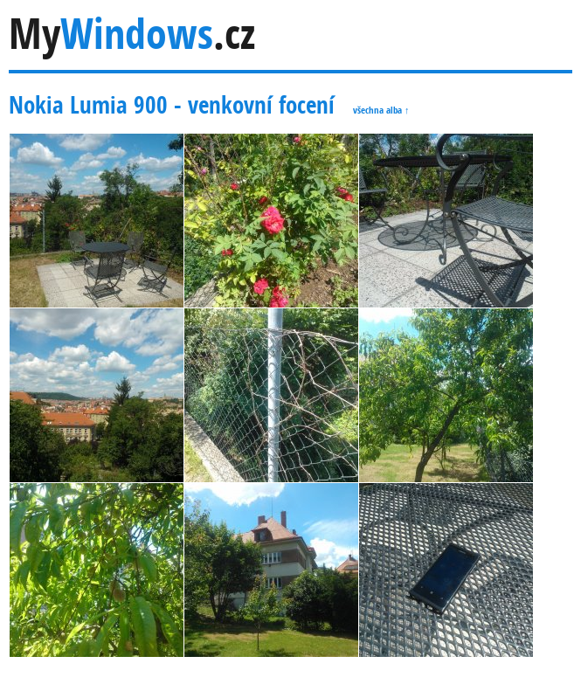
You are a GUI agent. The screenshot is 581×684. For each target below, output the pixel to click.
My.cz (132, 33)
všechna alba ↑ (381, 109)
